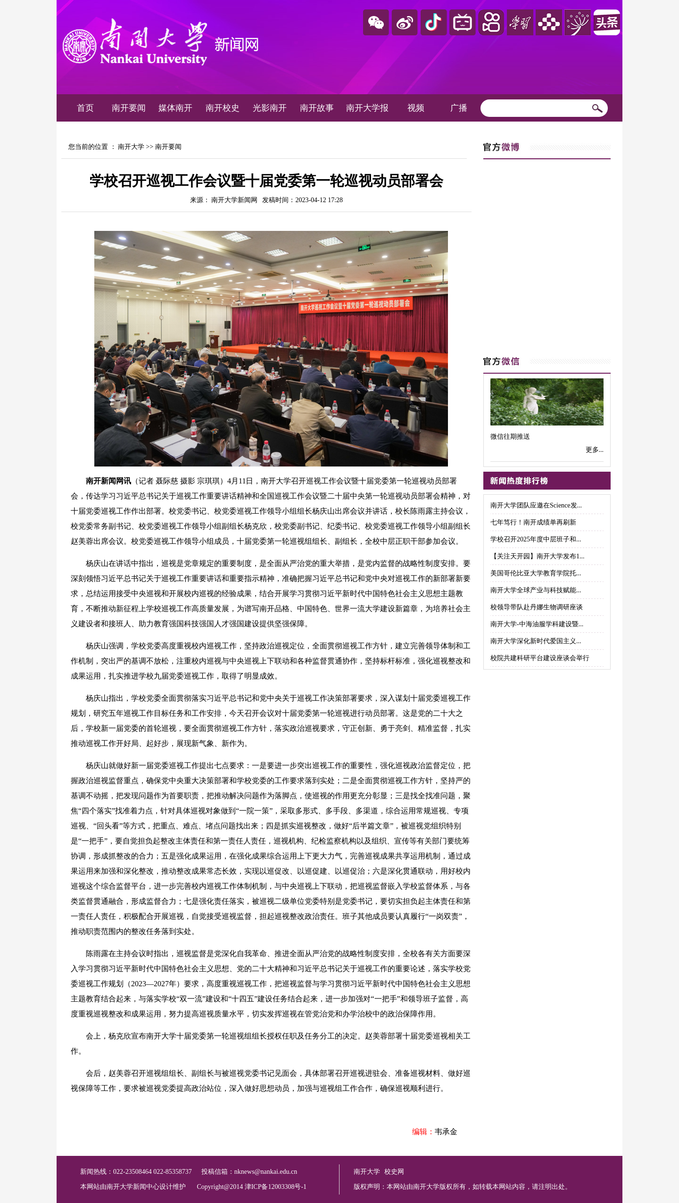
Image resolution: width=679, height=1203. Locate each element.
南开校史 (223, 108)
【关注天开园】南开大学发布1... (537, 556)
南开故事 (317, 108)
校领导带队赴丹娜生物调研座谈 (536, 607)
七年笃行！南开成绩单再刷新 (533, 522)
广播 (458, 108)
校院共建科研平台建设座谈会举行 (539, 658)
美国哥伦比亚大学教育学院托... (535, 573)
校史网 (394, 1171)
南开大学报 (367, 108)
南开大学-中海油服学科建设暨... (536, 624)
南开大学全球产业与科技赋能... (535, 590)
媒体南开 (175, 108)
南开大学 (131, 146)
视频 (415, 108)
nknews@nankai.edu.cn (265, 1171)
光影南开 (270, 108)
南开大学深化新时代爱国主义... (535, 641)
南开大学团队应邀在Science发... (536, 505)
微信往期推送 (510, 436)
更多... (595, 449)
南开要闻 (129, 108)
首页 (85, 108)
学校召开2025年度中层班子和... (535, 539)
